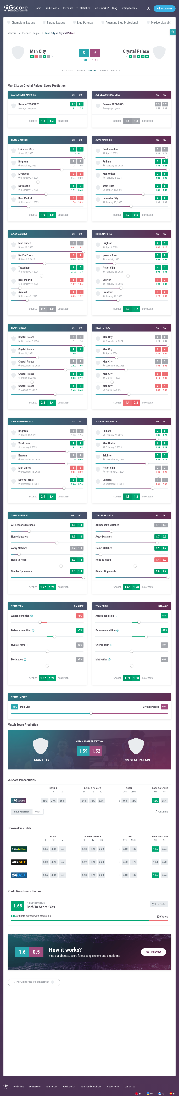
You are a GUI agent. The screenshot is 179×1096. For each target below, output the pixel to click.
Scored (33, 123)
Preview (77, 70)
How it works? (69, 1086)
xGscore (12, 33)
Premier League (31, 33)
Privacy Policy (113, 1086)
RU (161, 1093)
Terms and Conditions (91, 1086)
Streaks (106, 70)
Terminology (51, 1086)
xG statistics (60, 70)
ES (173, 1093)
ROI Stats (121, 70)
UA (150, 1093)
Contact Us (130, 1086)
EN (138, 1093)
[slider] (47, 161)
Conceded (63, 123)
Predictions (18, 1086)
